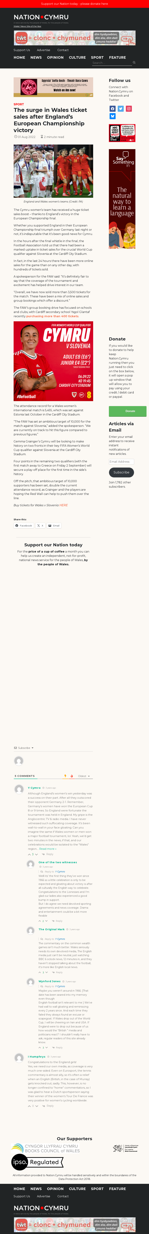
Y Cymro (60, 871)
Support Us (22, 50)
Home (19, 58)
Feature (117, 58)
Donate (130, 411)
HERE (63, 505)
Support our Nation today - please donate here (74, 3)
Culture (77, 58)
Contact (63, 50)
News (36, 58)
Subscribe (121, 472)
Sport (97, 58)
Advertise (43, 50)
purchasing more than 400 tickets (52, 316)
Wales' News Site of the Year (27, 26)
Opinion (55, 58)
